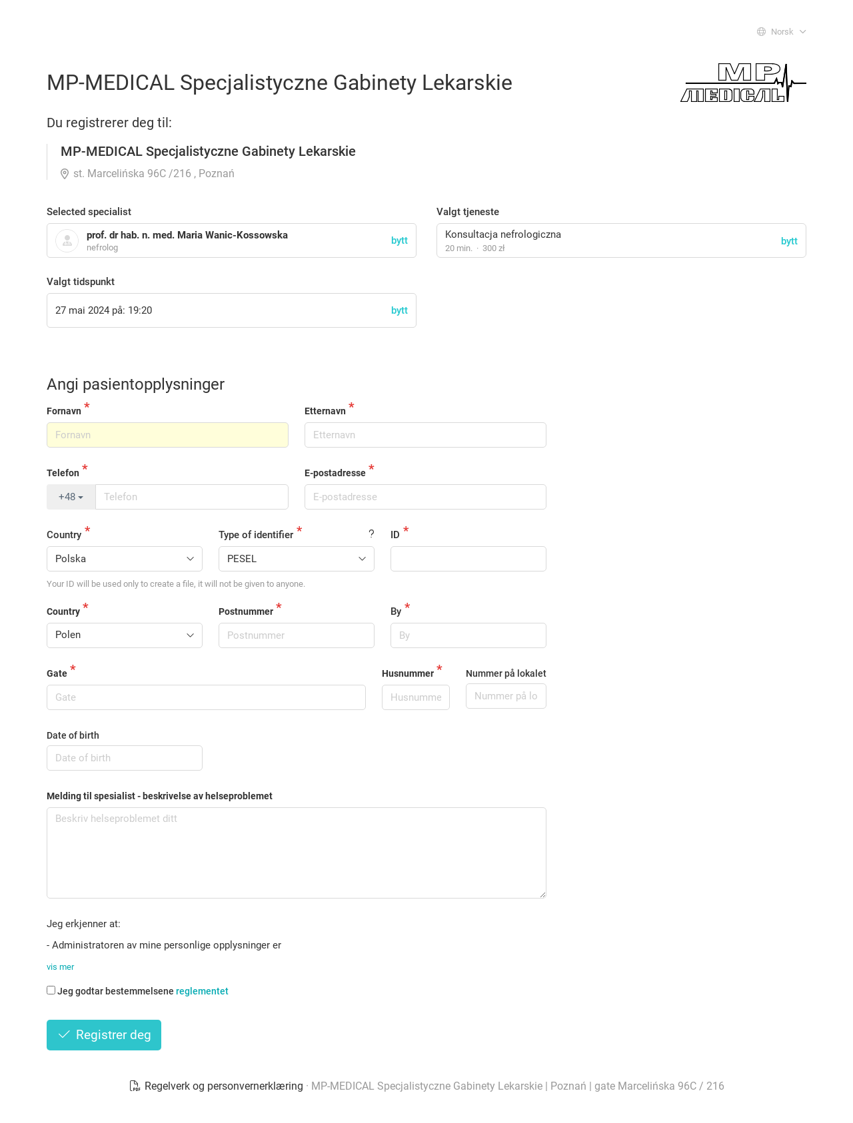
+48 (71, 497)
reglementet (202, 991)
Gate (57, 673)
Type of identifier (256, 535)
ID (395, 535)
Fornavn (64, 411)
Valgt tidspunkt (81, 282)
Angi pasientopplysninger (136, 384)
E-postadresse (335, 473)
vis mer (60, 967)
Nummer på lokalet (506, 673)
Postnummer (246, 611)
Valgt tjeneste (467, 212)
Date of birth (73, 735)
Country (64, 535)
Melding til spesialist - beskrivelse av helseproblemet (160, 796)
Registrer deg (104, 1034)
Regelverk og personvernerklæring (217, 1086)
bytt (789, 241)
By (396, 611)
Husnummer (408, 673)
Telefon (63, 473)
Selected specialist (89, 212)
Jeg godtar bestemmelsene (138, 991)
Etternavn (325, 411)
